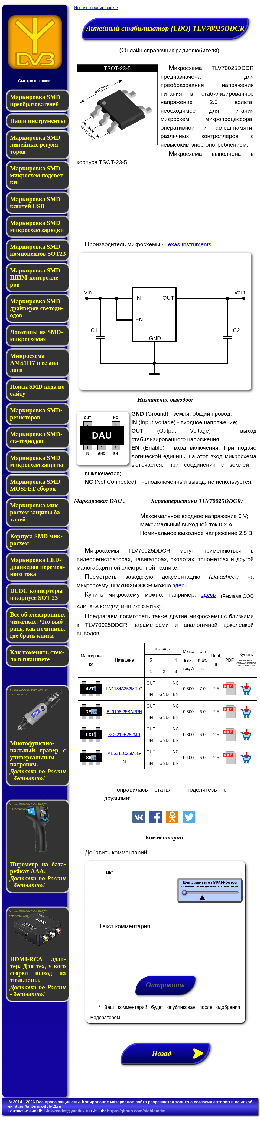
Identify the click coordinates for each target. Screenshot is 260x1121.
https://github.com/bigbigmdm (136, 1115)
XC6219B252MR (124, 734)
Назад (181, 1057)
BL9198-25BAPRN (124, 711)
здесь (180, 585)
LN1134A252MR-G (124, 688)
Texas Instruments (188, 244)
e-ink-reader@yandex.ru (66, 1115)
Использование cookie (96, 7)
